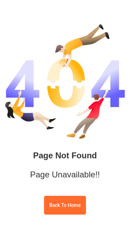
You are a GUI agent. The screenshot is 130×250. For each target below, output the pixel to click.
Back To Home (65, 205)
